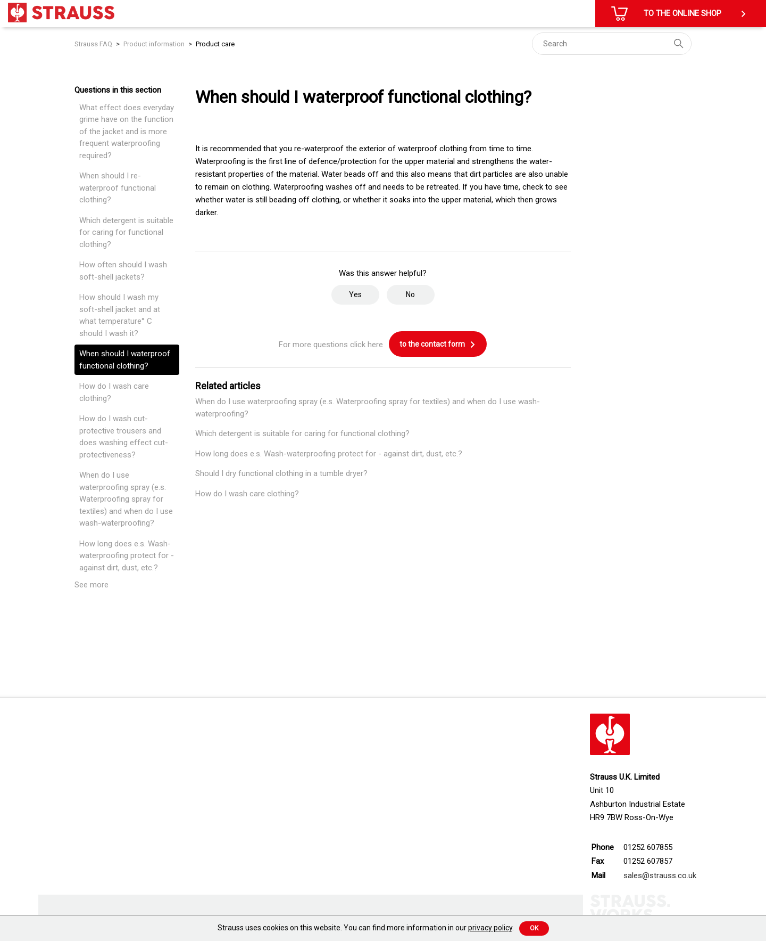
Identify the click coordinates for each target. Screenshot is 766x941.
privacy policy (490, 927)
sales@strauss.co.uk (659, 875)
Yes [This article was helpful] (355, 294)
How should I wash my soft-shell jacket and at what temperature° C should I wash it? (119, 315)
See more (91, 585)
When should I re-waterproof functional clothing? (117, 187)
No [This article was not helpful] (410, 294)
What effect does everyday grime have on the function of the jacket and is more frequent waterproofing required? (126, 131)
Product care (215, 44)
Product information (154, 44)
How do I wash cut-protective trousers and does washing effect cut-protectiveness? (123, 437)
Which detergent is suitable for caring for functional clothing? (126, 232)
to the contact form (437, 344)
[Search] (611, 43)
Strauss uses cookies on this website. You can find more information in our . (366, 927)
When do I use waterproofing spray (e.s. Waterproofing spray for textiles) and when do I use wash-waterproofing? (126, 499)
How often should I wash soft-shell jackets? (123, 271)
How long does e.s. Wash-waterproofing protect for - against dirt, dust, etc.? (126, 555)
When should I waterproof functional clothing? (124, 360)
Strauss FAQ (94, 44)
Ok (534, 928)
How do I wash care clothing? (114, 392)
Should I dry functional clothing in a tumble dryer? (281, 473)
